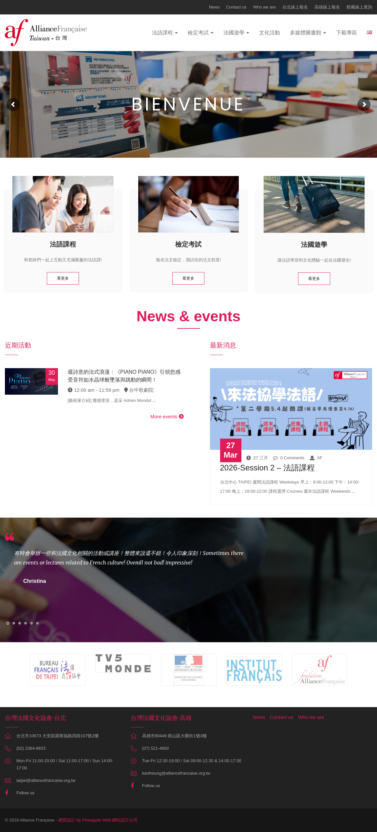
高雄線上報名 (327, 7)
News (214, 7)
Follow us (25, 792)
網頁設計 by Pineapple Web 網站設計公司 (98, 820)
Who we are (264, 7)
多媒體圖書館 (305, 32)
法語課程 (162, 32)
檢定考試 (198, 32)
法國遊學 (233, 32)
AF (316, 457)
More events (167, 416)
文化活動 (269, 32)
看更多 (63, 278)
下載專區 (346, 32)
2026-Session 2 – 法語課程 (267, 467)
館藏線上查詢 (359, 7)
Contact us (236, 7)
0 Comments (289, 457)
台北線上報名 (295, 7)
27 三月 (257, 457)
